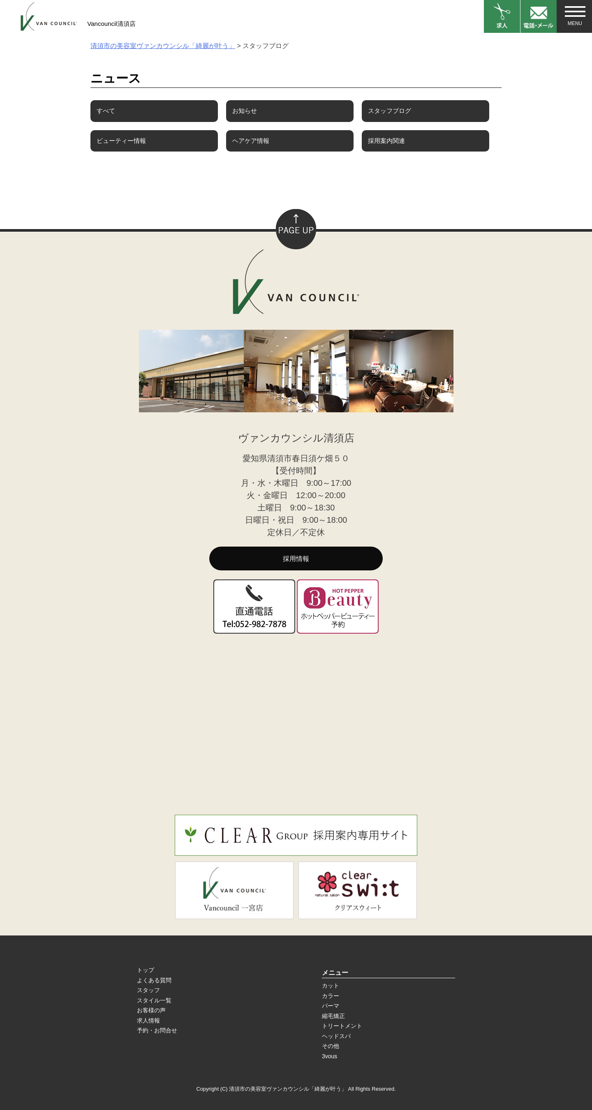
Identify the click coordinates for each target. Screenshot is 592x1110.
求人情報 (148, 1020)
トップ (145, 970)
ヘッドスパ (336, 1036)
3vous (329, 1056)
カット (330, 985)
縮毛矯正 (333, 1016)
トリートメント (342, 1026)
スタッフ (148, 990)
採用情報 (296, 558)
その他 (330, 1046)
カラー (330, 996)
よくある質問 (154, 980)
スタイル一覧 (154, 1000)
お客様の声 (151, 1010)
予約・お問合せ (157, 1030)
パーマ (330, 1005)
